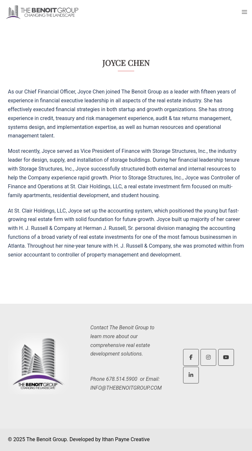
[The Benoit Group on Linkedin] (191, 375)
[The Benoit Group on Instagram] (208, 357)
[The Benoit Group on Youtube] (226, 357)
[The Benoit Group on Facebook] (191, 357)
